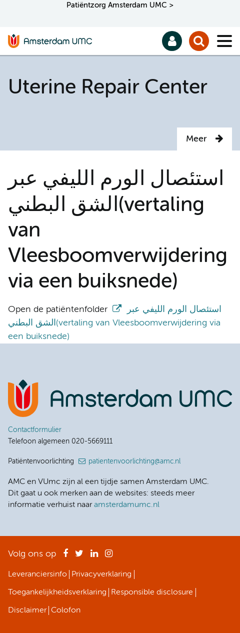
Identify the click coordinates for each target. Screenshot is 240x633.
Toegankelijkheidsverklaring (57, 592)
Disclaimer (27, 610)
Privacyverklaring (102, 574)
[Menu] (224, 41)
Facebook (65, 557)
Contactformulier (35, 430)
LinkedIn (94, 557)
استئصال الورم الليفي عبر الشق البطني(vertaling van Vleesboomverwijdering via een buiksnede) (115, 323)
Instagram (108, 557)
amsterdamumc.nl (127, 505)
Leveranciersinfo (37, 574)
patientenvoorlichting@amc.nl (134, 461)
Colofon (65, 610)
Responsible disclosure (152, 592)
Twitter (79, 557)
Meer (204, 139)
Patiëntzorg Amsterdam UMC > (120, 5)
